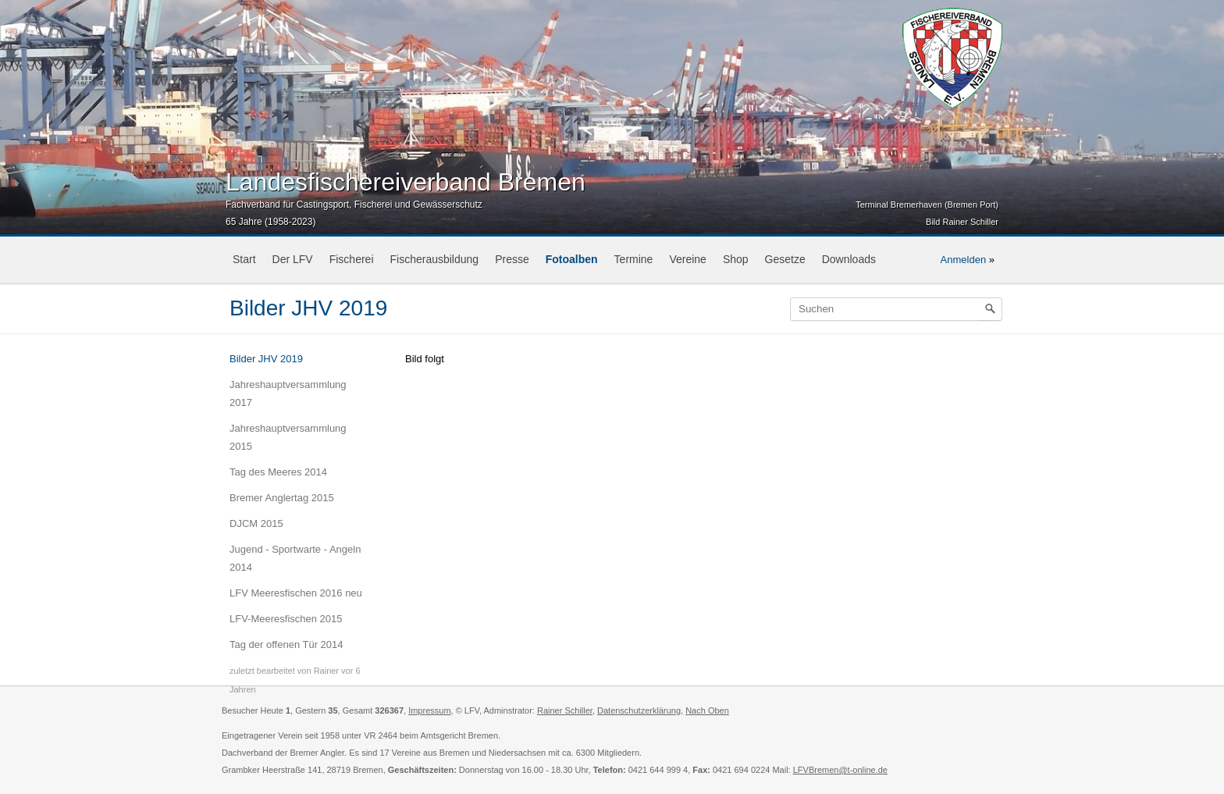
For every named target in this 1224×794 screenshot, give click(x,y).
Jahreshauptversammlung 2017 (288, 393)
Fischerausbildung (434, 259)
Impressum (429, 710)
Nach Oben (707, 710)
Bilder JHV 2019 (266, 359)
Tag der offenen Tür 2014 (286, 644)
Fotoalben (572, 259)
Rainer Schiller (564, 710)
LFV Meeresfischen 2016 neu (296, 593)
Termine (633, 259)
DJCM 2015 (256, 523)
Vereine (687, 259)
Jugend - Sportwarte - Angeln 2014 (295, 558)
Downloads (849, 259)
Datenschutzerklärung (639, 710)
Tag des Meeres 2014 (278, 472)
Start (244, 259)
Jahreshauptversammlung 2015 (288, 437)
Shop (736, 259)
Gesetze (785, 259)
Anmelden (964, 259)
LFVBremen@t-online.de (840, 769)
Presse (512, 259)
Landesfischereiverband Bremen (405, 182)
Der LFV (292, 259)
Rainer (326, 670)
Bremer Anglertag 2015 (282, 498)
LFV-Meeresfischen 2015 (286, 619)
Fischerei (351, 259)
